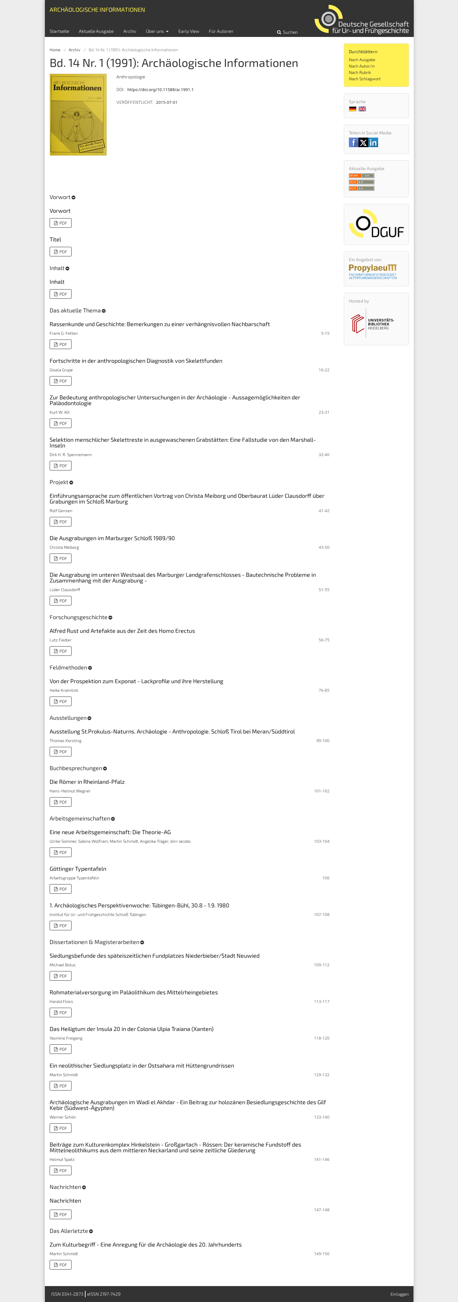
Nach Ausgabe (362, 59)
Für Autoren (221, 31)
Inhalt (57, 281)
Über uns (155, 31)
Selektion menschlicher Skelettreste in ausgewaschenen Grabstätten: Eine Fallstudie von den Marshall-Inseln (183, 442)
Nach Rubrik (360, 72)
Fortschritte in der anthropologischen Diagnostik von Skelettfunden (136, 360)
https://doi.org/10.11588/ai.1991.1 (161, 89)
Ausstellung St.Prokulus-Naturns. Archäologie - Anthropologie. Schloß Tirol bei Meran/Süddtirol (172, 731)
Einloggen (400, 1294)
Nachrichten (65, 1200)
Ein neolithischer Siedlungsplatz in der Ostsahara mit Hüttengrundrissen (142, 1065)
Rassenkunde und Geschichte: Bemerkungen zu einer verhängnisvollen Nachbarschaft (160, 323)
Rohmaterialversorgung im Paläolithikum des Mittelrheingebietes (134, 992)
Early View (188, 31)
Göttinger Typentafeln (78, 868)
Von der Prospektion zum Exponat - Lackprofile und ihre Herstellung (136, 680)
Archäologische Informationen (97, 9)
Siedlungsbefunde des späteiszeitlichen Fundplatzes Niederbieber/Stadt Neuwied (155, 955)
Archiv (129, 31)
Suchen (290, 32)
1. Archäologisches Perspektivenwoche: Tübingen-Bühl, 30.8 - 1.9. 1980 (139, 905)
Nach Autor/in (362, 65)
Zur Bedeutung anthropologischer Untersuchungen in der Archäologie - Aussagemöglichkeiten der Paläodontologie (175, 400)
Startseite (59, 31)
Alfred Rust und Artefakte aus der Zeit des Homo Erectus (122, 630)
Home (55, 49)
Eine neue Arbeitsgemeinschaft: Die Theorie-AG (110, 831)
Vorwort (60, 210)
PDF (63, 222)
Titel (55, 239)
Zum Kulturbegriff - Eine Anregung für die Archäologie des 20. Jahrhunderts (146, 1244)
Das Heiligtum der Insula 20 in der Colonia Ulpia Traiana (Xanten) (131, 1028)
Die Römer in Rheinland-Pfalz (87, 781)
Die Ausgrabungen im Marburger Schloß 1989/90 (112, 537)
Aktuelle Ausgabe (96, 31)
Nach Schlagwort (365, 78)
